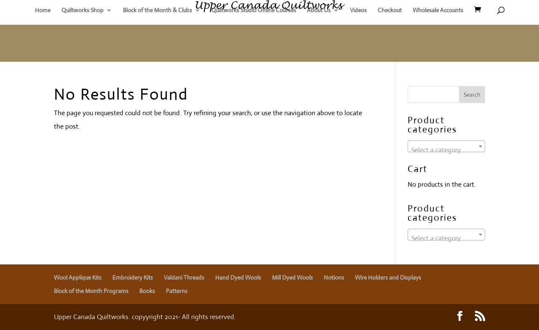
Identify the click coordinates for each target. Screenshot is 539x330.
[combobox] (446, 146)
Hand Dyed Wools (238, 277)
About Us (319, 10)
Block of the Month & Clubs (157, 10)
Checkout (390, 10)
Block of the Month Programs (91, 291)
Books (147, 291)
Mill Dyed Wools (292, 277)
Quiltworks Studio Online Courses (253, 10)
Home (43, 10)
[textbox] (446, 150)
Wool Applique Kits (77, 277)
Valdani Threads (184, 277)
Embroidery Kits (132, 277)
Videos (358, 10)
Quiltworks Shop (82, 10)
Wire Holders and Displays (388, 277)
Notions (334, 277)
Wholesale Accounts (438, 10)
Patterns (176, 291)
